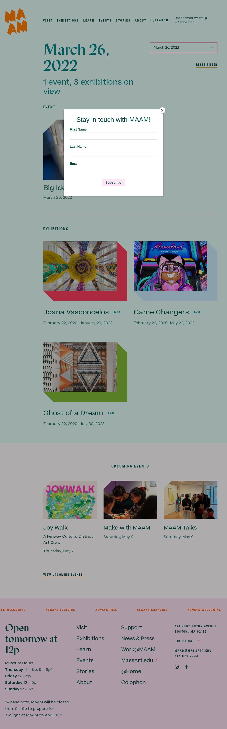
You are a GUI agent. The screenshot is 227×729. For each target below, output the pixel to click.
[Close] (162, 110)
